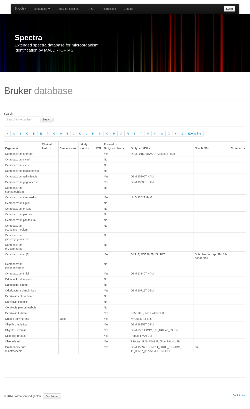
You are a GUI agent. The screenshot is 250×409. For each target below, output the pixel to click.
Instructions (109, 8)
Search (47, 119)
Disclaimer (52, 396)
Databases (42, 8)
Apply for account (68, 8)
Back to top (239, 395)
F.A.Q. (90, 8)
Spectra (20, 8)
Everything (194, 133)
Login (229, 8)
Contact (128, 8)
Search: (8, 113)
